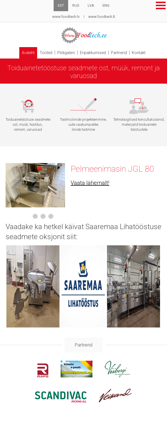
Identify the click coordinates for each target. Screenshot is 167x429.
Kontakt (138, 52)
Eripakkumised (93, 52)
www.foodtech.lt (101, 16)
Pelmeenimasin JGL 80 (112, 169)
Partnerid (119, 52)
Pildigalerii (66, 52)
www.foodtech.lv (66, 16)
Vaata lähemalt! (90, 183)
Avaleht (28, 52)
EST (61, 5)
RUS (75, 5)
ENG (105, 5)
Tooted (46, 52)
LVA (91, 5)
